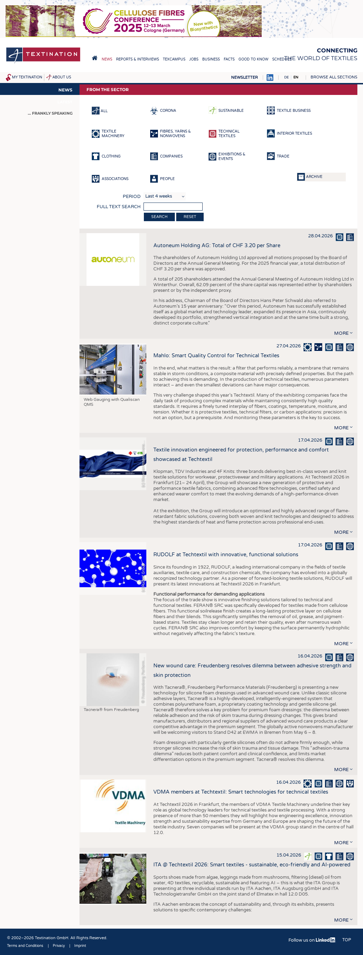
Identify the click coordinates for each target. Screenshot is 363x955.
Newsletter (244, 77)
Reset (190, 216)
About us (61, 77)
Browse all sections (334, 77)
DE (286, 77)
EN (295, 77)
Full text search (119, 207)
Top (346, 939)
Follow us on (312, 940)
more (341, 333)
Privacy (59, 946)
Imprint (80, 946)
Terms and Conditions (25, 946)
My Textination (27, 77)
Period (132, 196)
